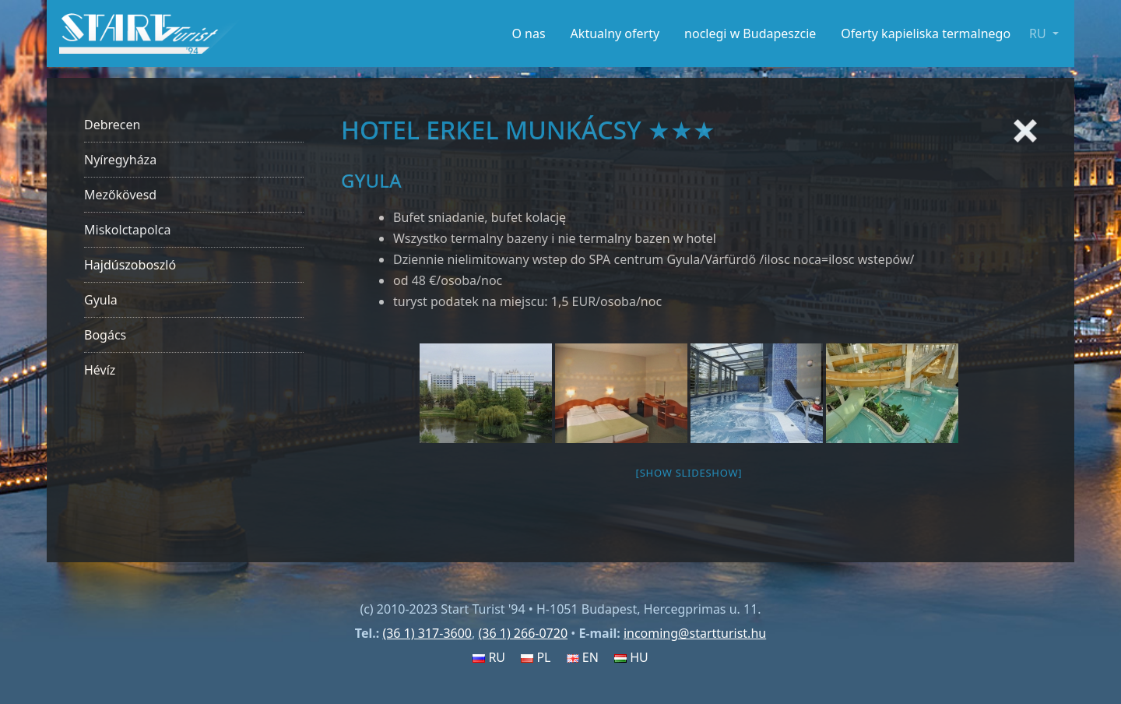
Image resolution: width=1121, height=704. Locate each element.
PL (535, 657)
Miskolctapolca (127, 229)
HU (631, 657)
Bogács (105, 334)
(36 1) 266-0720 (523, 633)
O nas (528, 33)
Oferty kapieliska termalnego (925, 33)
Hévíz (99, 369)
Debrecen (112, 124)
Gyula (101, 299)
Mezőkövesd (120, 194)
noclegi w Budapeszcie (750, 33)
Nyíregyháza (120, 159)
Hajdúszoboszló (130, 264)
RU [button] (1039, 33)
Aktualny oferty (615, 33)
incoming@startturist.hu (695, 633)
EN (583, 657)
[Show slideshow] (689, 473)
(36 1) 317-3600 (427, 633)
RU (489, 657)
